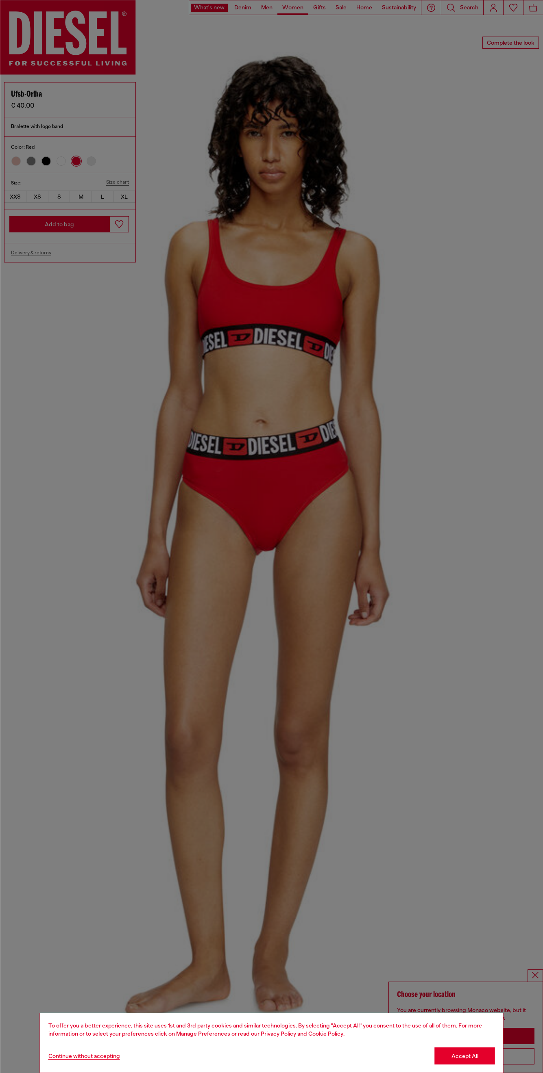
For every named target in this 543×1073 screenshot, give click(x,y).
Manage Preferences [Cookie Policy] (203, 1033)
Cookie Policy (325, 1033)
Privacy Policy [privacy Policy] (278, 1033)
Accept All (464, 1056)
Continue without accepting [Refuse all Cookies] (84, 1056)
